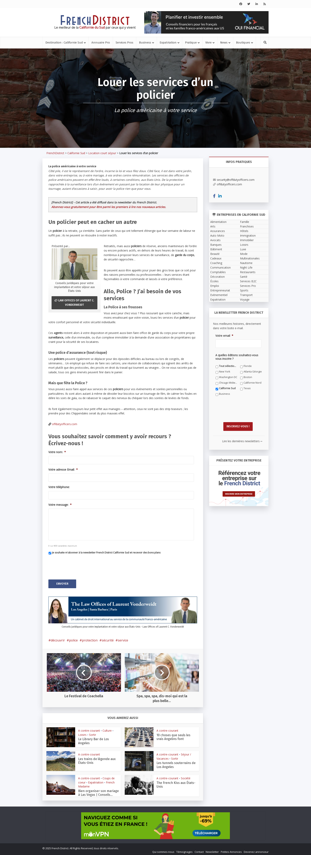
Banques (216, 245)
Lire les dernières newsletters (242, 439)
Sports (244, 290)
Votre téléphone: (59, 487)
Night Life (246, 267)
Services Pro (248, 286)
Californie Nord (252, 382)
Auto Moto (217, 235)
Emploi (214, 286)
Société (185, 777)
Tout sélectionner (228, 366)
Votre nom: (57, 452)
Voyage (245, 299)
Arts (212, 226)
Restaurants (247, 272)
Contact (199, 850)
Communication (220, 267)
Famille (244, 222)
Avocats (215, 240)
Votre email (224, 336)
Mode (244, 254)
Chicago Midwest (228, 382)
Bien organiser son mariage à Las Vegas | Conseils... (98, 791)
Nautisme (246, 263)
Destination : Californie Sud (64, 42)
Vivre (208, 42)
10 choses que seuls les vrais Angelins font (173, 735)
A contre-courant (89, 729)
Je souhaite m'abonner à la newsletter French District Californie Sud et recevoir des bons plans (106, 552)
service (123, 638)
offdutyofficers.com (64, 424)
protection (90, 638)
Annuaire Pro (100, 42)
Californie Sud (76, 153)
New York (224, 371)
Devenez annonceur (256, 850)
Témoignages (184, 850)
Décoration (217, 277)
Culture (107, 729)
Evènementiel (218, 295)
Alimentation (218, 222)
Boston (248, 377)
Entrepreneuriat (220, 290)
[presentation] (78, 565)
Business (145, 42)
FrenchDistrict (55, 153)
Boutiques (243, 42)
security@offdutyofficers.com (233, 180)
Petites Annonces (231, 850)
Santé (243, 277)
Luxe (243, 249)
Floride (248, 366)
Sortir (92, 733)
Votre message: (60, 505)
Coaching (216, 263)
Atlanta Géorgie (253, 371)
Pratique (191, 42)
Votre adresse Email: (63, 469)
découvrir (58, 638)
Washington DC (228, 377)
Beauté (215, 254)
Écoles (214, 281)
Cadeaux (215, 258)
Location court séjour (102, 153)
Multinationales (250, 258)
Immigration (248, 235)
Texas (247, 388)
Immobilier (247, 240)
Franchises (247, 226)
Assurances (217, 231)
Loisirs (82, 733)
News (223, 42)
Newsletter (212, 850)
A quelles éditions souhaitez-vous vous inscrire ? (236, 357)
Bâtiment (216, 249)
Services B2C (248, 281)
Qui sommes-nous (163, 850)
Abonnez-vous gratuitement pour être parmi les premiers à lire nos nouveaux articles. (108, 207)
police (73, 638)
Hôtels (244, 231)
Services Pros (124, 42)
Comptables (218, 272)
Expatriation (168, 42)
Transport (246, 295)
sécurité (108, 638)
